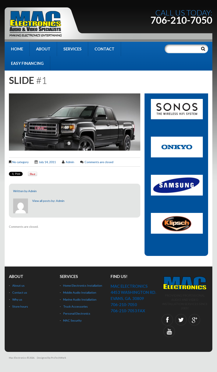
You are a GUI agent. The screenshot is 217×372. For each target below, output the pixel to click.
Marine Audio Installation (79, 299)
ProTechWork (58, 357)
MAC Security (72, 320)
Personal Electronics (76, 313)
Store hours (20, 306)
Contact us (19, 292)
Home (17, 48)
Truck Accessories (75, 306)
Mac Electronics (17, 357)
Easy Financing (27, 63)
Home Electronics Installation (82, 285)
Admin (70, 162)
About (43, 48)
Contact (104, 48)
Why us (17, 299)
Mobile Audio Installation (79, 292)
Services (72, 48)
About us (18, 285)
